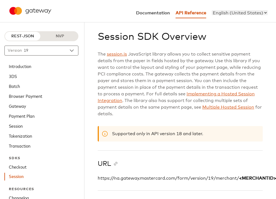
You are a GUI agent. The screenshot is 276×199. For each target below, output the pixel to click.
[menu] (240, 12)
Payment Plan (21, 116)
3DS (13, 76)
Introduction (20, 66)
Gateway (17, 106)
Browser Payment (25, 96)
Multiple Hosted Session (228, 107)
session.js (117, 54)
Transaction (19, 146)
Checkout (17, 167)
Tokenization (20, 136)
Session (16, 126)
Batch (14, 86)
